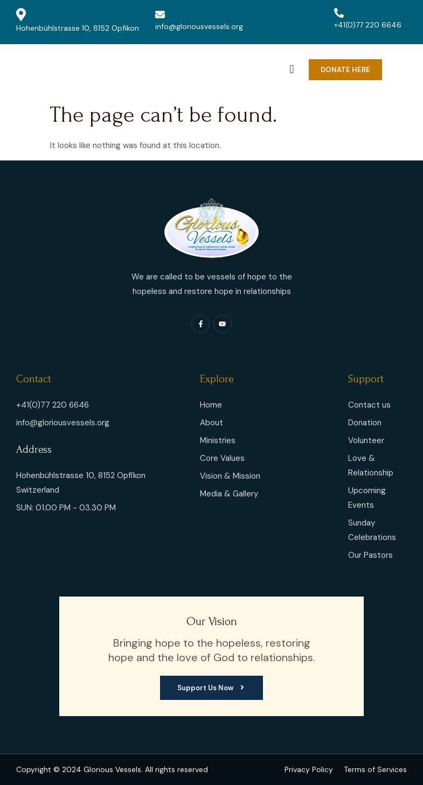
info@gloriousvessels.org (199, 20)
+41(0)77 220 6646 (367, 19)
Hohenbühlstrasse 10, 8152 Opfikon (77, 20)
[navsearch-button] (292, 66)
